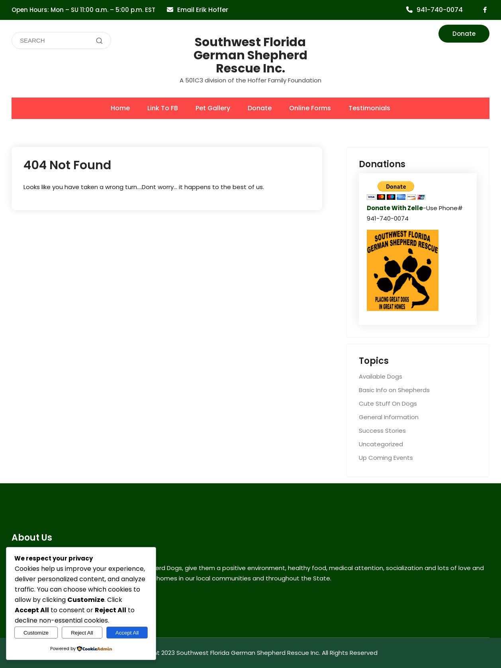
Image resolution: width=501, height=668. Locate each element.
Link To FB (162, 108)
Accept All (127, 633)
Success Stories (382, 430)
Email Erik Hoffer (202, 9)
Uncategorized (381, 444)
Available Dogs (380, 376)
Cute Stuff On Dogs (388, 403)
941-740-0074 (440, 9)
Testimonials (369, 108)
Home (120, 108)
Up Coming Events (386, 457)
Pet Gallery (213, 108)
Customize (36, 633)
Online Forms (310, 108)
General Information (389, 417)
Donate (464, 33)
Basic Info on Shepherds (394, 390)
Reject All (82, 633)
